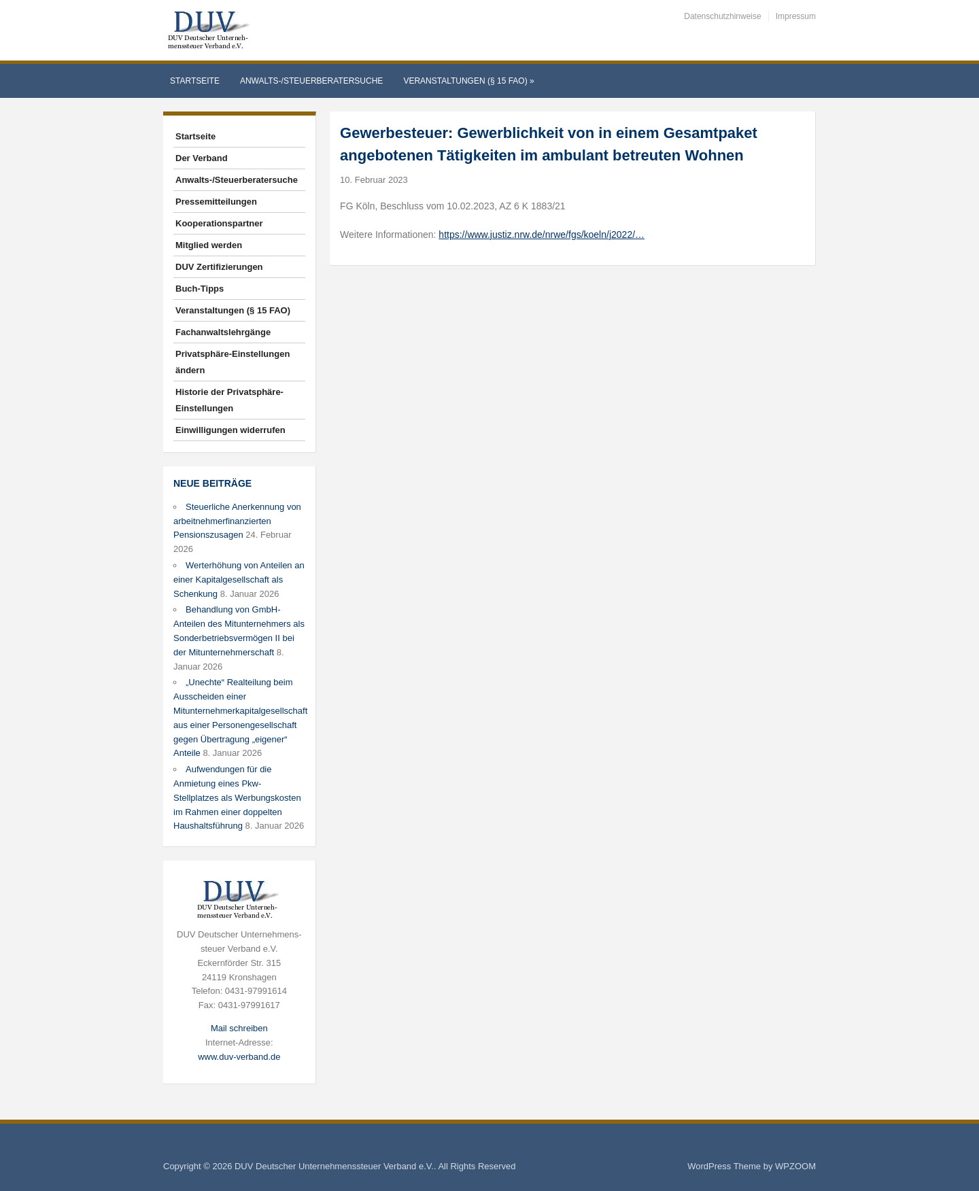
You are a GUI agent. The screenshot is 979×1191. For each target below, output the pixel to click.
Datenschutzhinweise (722, 16)
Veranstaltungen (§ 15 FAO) (468, 81)
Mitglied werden (208, 245)
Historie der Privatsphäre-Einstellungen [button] (229, 400)
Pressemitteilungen (216, 201)
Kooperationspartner (219, 223)
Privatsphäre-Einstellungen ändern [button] (232, 362)
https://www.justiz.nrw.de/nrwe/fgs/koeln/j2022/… (542, 234)
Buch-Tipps (199, 288)
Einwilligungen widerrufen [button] (230, 430)
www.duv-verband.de (239, 1057)
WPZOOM (795, 1166)
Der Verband (201, 158)
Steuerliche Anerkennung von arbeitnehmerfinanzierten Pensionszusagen (237, 521)
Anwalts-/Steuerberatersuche (311, 81)
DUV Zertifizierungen (219, 267)
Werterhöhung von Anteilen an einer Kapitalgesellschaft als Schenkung (239, 579)
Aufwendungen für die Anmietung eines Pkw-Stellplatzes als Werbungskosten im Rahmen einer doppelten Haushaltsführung (237, 797)
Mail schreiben (239, 1028)
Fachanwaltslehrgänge (223, 332)
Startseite (195, 81)
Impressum (796, 16)
